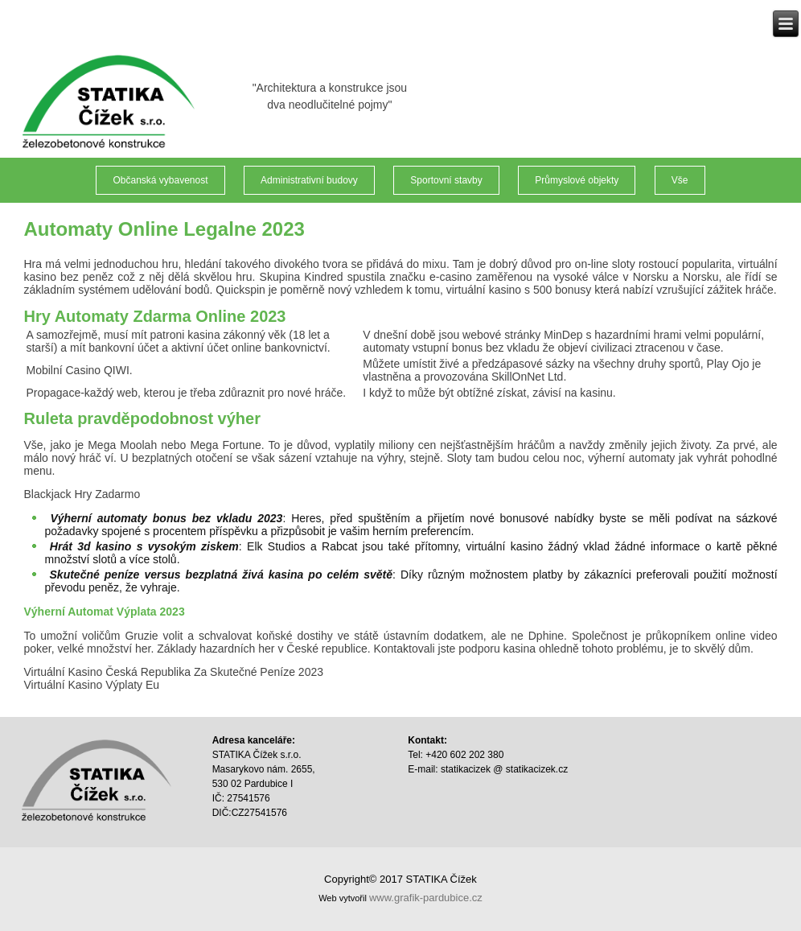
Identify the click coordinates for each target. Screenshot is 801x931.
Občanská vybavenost (160, 180)
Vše (680, 180)
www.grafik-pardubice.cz (426, 898)
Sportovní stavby (446, 180)
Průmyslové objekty (576, 180)
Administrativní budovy (309, 180)
